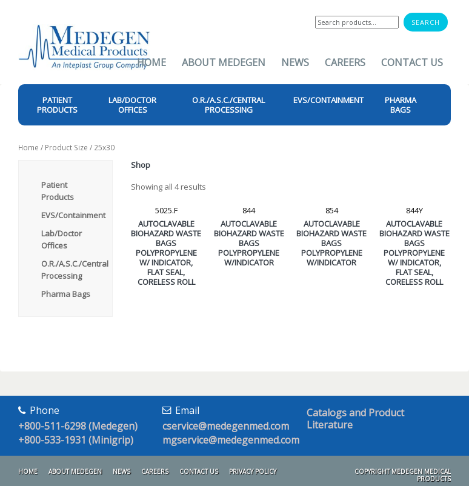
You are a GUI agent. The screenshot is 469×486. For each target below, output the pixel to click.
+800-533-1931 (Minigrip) (75, 440)
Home (151, 62)
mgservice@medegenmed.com (230, 440)
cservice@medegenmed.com (225, 426)
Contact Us (412, 62)
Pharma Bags (65, 293)
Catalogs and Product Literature (355, 418)
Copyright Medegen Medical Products (402, 475)
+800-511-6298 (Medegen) (78, 426)
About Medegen (223, 62)
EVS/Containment (73, 215)
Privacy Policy (252, 471)
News (295, 62)
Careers (345, 62)
